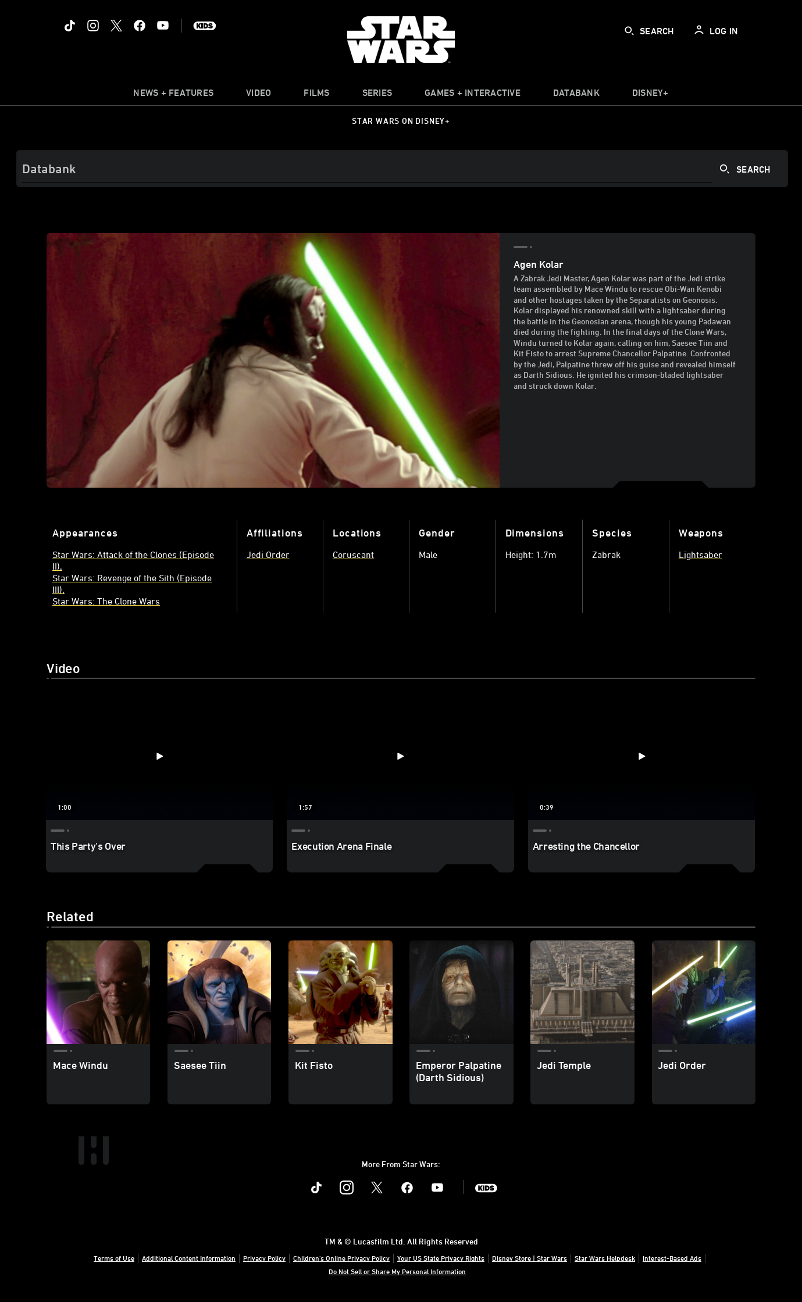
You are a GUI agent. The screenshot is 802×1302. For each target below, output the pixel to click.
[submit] (629, 31)
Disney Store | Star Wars (529, 1258)
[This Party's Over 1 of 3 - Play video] (159, 756)
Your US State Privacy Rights (440, 1258)
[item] (173, 95)
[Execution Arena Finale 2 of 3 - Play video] (400, 756)
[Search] (402, 168)
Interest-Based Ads (672, 1258)
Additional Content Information (189, 1258)
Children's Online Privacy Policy (341, 1258)
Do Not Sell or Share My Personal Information (397, 1271)
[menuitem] (258, 95)
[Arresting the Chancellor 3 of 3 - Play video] (641, 756)
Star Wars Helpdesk (605, 1258)
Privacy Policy (264, 1258)
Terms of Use (114, 1258)
